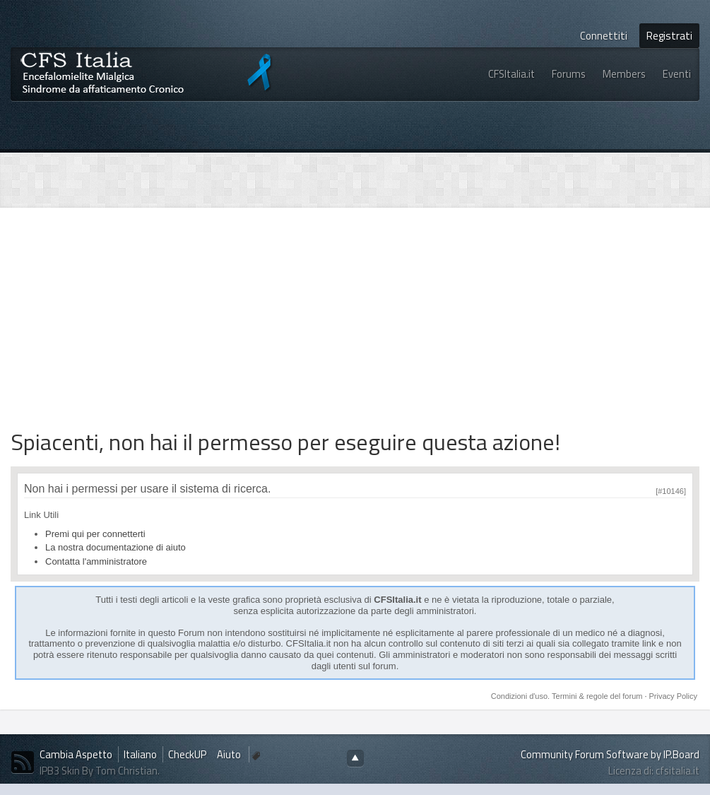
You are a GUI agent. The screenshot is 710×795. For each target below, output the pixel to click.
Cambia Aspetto (76, 754)
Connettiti (603, 36)
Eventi (677, 74)
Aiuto (230, 754)
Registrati (669, 36)
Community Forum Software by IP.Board (610, 754)
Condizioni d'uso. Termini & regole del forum (568, 696)
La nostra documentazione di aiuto (115, 547)
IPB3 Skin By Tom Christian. (100, 770)
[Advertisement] (189, 317)
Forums (569, 74)
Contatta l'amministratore (96, 561)
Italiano (140, 754)
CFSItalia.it (511, 74)
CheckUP (187, 754)
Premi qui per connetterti (95, 534)
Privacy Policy (673, 696)
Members (624, 74)
